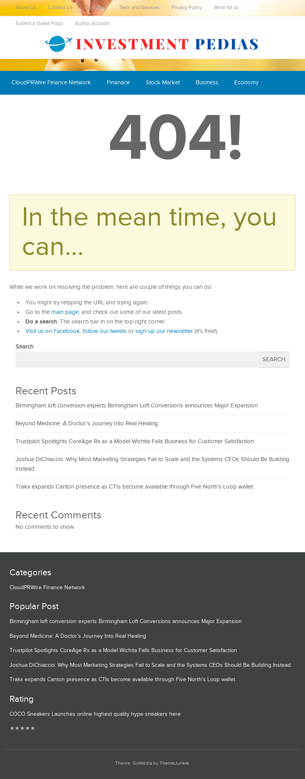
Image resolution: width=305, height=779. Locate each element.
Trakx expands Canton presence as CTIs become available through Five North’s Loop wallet (134, 486)
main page (65, 312)
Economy (246, 82)
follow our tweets (105, 331)
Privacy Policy (187, 8)
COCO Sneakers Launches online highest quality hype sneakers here (95, 714)
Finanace (118, 82)
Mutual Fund (84, 106)
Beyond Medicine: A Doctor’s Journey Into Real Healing (86, 423)
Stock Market (163, 82)
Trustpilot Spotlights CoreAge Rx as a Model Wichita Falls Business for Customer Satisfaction (134, 441)
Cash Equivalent (32, 106)
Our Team (96, 8)
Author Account (92, 24)
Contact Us (60, 8)
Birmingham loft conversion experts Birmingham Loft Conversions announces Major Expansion (136, 405)
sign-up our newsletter (164, 331)
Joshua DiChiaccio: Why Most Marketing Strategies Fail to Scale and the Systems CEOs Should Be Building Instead (150, 665)
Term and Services (139, 8)
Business (207, 82)
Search (24, 346)
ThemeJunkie (174, 763)
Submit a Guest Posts (39, 24)
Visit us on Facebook (52, 331)
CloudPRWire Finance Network (51, 82)
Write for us (226, 8)
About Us (25, 8)
